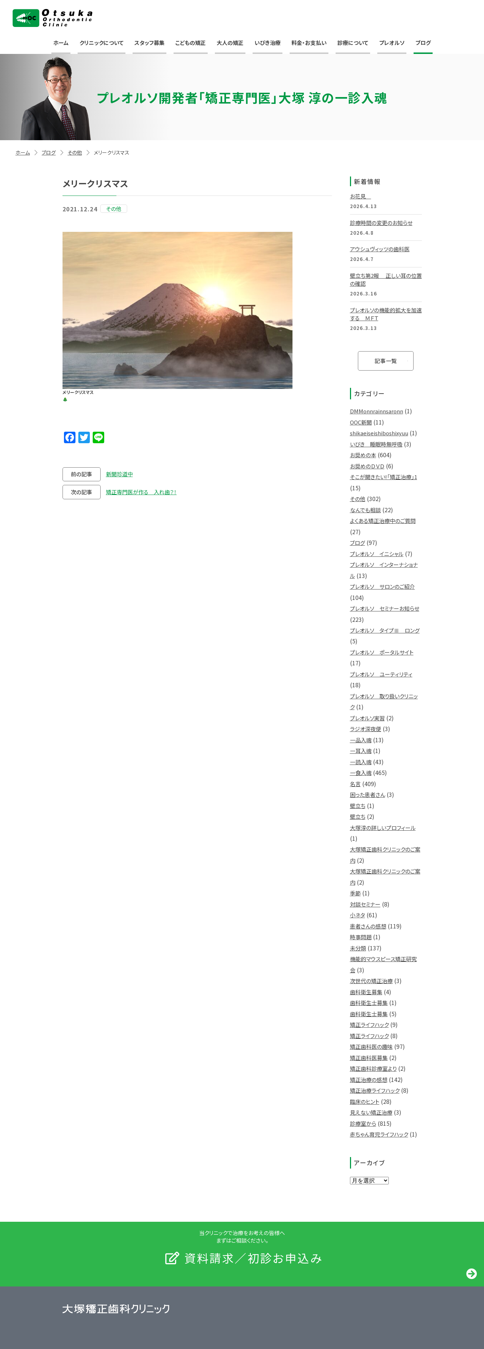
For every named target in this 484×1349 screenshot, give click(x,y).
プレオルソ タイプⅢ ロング (385, 630)
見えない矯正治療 (371, 1112)
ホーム (61, 42)
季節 (355, 893)
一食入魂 (361, 772)
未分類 (358, 948)
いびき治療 (267, 42)
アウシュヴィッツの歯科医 (380, 249)
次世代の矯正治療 (371, 981)
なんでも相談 (365, 510)
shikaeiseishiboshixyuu (379, 433)
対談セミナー (365, 904)
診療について (352, 42)
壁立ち (357, 805)
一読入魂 (361, 762)
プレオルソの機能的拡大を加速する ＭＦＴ (386, 314)
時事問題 (361, 937)
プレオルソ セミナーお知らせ (384, 608)
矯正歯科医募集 (369, 1057)
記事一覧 (385, 360)
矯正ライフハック (369, 1024)
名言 (355, 784)
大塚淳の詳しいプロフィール (383, 827)
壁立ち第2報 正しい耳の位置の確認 (386, 280)
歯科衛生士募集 (369, 1002)
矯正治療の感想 (368, 1079)
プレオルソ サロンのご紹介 (382, 586)
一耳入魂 (361, 750)
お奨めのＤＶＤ (367, 466)
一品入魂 (361, 740)
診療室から (363, 1123)
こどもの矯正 (190, 42)
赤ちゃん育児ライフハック (379, 1134)
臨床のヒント (364, 1101)
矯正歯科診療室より (373, 1068)
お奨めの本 (363, 455)
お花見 (360, 196)
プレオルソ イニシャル (377, 554)
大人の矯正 (230, 42)
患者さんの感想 (368, 926)
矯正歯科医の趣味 (371, 1046)
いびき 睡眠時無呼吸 (376, 444)
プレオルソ (392, 42)
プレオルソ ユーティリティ (381, 674)
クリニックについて (101, 42)
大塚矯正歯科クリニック (52, 18)
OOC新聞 (361, 422)
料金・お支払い (309, 42)
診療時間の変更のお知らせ (381, 222)
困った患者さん (367, 794)
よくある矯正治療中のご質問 (383, 520)
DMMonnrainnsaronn (376, 411)
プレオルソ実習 (367, 718)
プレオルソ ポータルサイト (382, 652)
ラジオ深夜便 (365, 729)
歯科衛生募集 (366, 992)
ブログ (423, 42)
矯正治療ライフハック (375, 1090)
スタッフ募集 (149, 42)
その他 (75, 152)
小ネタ (357, 915)
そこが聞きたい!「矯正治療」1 (383, 477)
